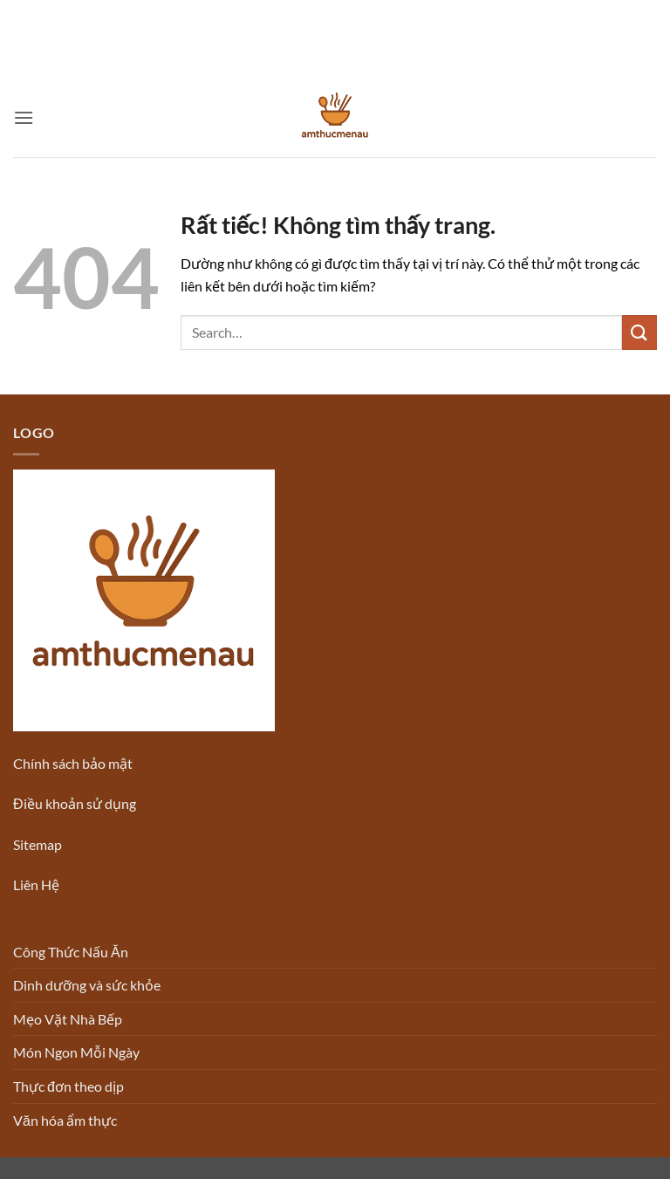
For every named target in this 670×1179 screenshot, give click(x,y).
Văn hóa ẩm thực (65, 1120)
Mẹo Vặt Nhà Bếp (67, 1019)
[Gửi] (639, 332)
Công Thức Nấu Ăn (70, 951)
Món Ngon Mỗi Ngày (76, 1052)
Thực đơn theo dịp (68, 1086)
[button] (23, 117)
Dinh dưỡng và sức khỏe (87, 985)
